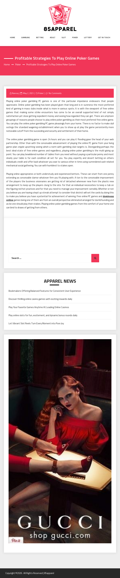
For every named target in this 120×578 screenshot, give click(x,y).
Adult (52, 37)
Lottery (88, 37)
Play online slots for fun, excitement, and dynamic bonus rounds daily (43, 315)
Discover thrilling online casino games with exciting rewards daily (40, 299)
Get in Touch (104, 37)
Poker (75, 37)
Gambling (25, 37)
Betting (40, 37)
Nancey (15, 93)
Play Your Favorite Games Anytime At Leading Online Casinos (39, 307)
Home (12, 37)
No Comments (55, 93)
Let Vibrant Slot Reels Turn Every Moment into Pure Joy (36, 323)
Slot (64, 37)
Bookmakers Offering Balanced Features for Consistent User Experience (45, 291)
